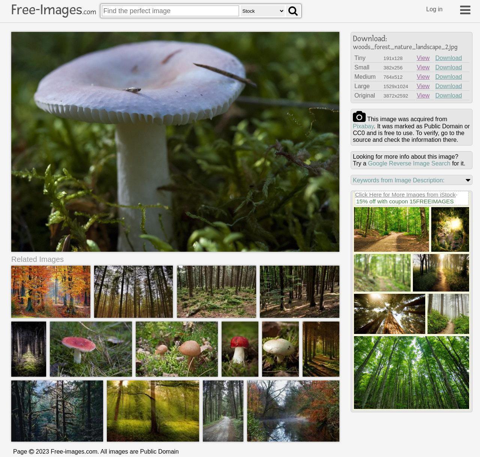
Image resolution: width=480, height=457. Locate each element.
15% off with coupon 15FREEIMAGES (405, 201)
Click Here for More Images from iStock (405, 194)
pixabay (363, 126)
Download (448, 58)
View (423, 58)
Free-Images (53, 9)
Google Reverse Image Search (409, 163)
